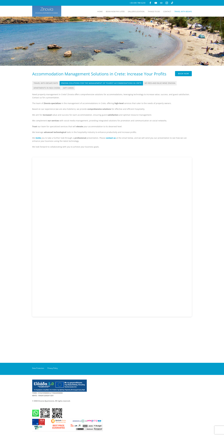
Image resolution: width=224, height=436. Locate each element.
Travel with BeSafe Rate (46, 83)
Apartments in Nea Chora (47, 88)
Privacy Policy (52, 368)
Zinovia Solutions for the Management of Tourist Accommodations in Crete (101, 83)
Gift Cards (68, 88)
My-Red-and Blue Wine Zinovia (160, 83)
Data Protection (38, 368)
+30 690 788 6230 (137, 2)
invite (38, 138)
